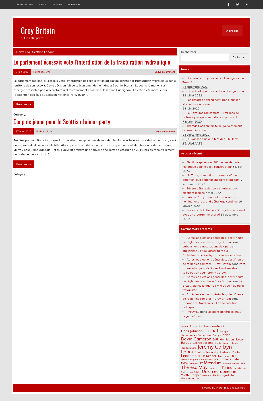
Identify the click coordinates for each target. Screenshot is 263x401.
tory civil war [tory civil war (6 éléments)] (240, 368)
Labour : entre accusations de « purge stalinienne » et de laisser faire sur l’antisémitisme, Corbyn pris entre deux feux (212, 251)
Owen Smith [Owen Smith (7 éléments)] (205, 359)
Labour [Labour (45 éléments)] (188, 351)
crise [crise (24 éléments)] (227, 335)
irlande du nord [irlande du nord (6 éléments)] (188, 348)
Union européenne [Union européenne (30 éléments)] (219, 371)
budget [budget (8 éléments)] (224, 331)
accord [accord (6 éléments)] (184, 326)
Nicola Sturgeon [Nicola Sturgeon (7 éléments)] (189, 359)
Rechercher (188, 52)
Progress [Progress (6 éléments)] (194, 364)
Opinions (57, 4)
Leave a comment (165, 71)
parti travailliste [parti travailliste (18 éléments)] (226, 359)
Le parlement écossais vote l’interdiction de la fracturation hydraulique (91, 61)
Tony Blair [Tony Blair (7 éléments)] (214, 368)
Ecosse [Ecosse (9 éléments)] (239, 339)
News (42, 4)
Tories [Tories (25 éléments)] (226, 367)
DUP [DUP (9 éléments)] (216, 339)
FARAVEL (193, 311)
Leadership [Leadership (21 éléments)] (190, 355)
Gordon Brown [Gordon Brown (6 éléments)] (222, 343)
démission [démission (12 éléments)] (227, 339)
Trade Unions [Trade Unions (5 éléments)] (187, 372)
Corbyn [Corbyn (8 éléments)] (217, 335)
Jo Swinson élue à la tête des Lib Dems (213, 139)
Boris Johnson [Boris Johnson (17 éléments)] (192, 331)
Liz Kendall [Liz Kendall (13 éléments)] (209, 355)
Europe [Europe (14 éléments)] (186, 342)
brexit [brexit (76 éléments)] (211, 330)
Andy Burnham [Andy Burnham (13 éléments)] (200, 326)
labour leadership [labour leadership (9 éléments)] (208, 352)
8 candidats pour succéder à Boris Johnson (215, 91)
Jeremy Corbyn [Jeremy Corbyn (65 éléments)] (215, 346)
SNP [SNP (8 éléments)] (243, 363)
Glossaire (74, 4)
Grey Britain (38, 30)
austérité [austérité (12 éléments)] (218, 326)
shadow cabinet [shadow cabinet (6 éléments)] (231, 364)
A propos (232, 30)
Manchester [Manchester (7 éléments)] (224, 356)
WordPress (222, 387)
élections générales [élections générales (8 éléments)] (223, 375)
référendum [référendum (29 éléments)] (211, 363)
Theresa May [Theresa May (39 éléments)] (194, 367)
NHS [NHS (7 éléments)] (234, 356)
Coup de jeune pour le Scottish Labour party (61, 121)
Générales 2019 (24, 4)
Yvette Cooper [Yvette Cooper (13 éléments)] (191, 375)
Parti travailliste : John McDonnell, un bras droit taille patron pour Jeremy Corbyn (214, 268)
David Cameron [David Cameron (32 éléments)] (196, 339)
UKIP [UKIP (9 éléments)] (197, 372)
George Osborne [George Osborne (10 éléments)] (203, 342)
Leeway (240, 387)
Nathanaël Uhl (41, 71)
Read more (23, 104)
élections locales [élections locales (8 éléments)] (190, 378)
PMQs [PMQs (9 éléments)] (184, 363)
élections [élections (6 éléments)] (206, 375)
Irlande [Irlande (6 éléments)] (234, 343)
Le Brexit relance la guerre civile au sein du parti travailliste (213, 285)
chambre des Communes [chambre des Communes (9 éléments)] (196, 335)
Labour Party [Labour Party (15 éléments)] (230, 352)
